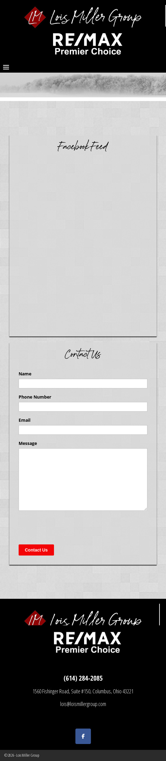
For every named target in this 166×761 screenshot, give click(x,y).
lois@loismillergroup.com (83, 704)
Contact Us (36, 549)
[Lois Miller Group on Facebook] (83, 736)
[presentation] (66, 527)
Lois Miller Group (27, 755)
